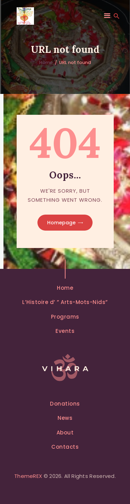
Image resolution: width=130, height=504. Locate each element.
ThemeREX (28, 476)
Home (46, 62)
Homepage (61, 222)
